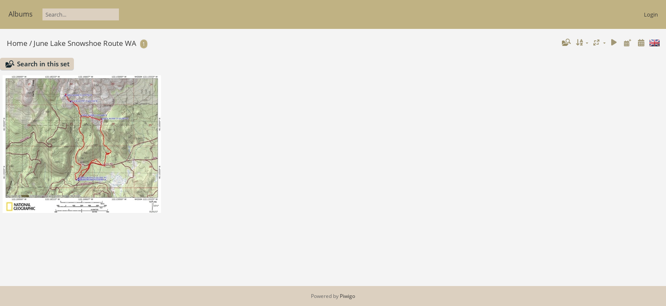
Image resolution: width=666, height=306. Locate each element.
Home (17, 43)
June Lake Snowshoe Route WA (85, 43)
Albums (20, 14)
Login (651, 14)
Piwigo (347, 296)
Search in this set (43, 64)
